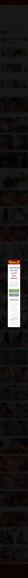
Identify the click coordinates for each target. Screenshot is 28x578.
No (14, 295)
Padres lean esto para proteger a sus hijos (14, 300)
